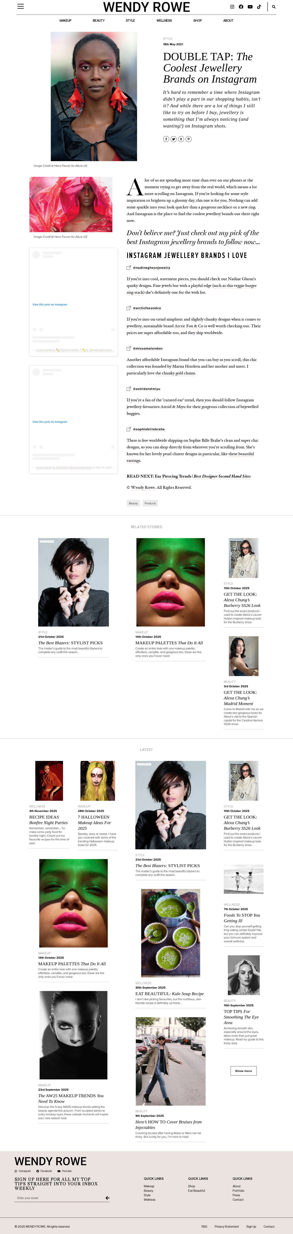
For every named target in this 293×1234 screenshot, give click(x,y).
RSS (204, 1226)
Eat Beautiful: (169, 993)
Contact (269, 1226)
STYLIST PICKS (70, 642)
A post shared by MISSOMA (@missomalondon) (64, 467)
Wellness (164, 20)
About (228, 20)
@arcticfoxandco (147, 308)
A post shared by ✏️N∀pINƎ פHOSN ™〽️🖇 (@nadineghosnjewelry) (76, 350)
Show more (243, 1071)
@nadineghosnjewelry (151, 268)
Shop (197, 20)
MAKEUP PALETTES (169, 642)
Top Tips (241, 1017)
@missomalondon (148, 348)
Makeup (66, 20)
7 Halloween (94, 823)
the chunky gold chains (175, 373)
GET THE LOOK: (242, 600)
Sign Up (251, 1226)
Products (150, 503)
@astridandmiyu (146, 389)
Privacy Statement (227, 1226)
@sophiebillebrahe (149, 429)
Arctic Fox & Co (189, 326)
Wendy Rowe (143, 487)
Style (130, 20)
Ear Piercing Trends (173, 476)
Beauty (98, 20)
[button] (274, 7)
